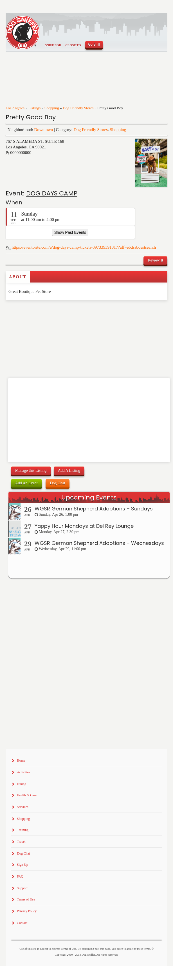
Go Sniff (94, 44)
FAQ (20, 876)
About (17, 276)
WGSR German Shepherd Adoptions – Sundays (94, 508)
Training (22, 830)
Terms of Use (26, 899)
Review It (155, 260)
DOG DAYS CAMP (51, 193)
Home (21, 760)
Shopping (51, 108)
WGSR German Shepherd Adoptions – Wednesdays (99, 543)
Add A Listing (69, 470)
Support (22, 888)
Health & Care (27, 795)
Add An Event (26, 483)
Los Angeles (15, 108)
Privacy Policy (27, 911)
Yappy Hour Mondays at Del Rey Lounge (84, 525)
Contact (22, 923)
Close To (73, 45)
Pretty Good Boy (31, 117)
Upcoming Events (88, 497)
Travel (21, 842)
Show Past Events (70, 232)
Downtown (43, 129)
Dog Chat (57, 483)
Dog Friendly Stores (78, 108)
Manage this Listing (31, 470)
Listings (34, 108)
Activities (23, 772)
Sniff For (53, 45)
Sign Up (22, 865)
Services (22, 807)
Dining (21, 784)
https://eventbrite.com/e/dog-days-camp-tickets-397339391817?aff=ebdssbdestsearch (84, 247)
